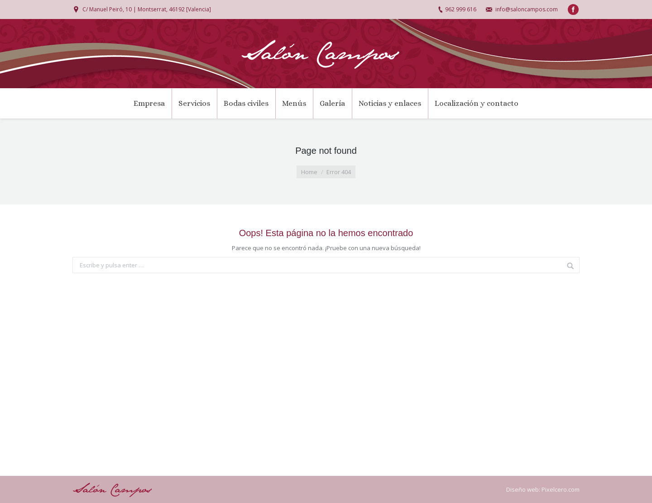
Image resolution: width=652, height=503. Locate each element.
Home (309, 172)
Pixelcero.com (561, 489)
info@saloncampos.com (526, 9)
